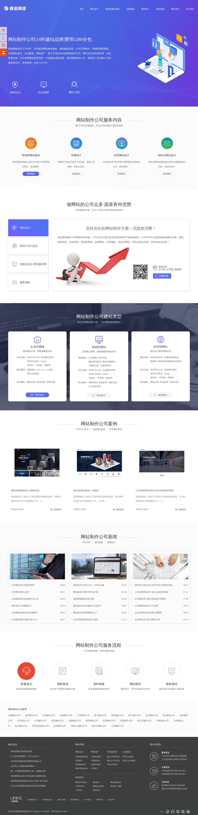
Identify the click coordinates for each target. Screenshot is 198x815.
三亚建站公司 (117, 726)
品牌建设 (130, 9)
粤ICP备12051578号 (59, 811)
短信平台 (111, 800)
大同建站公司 (41, 721)
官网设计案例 (83, 429)
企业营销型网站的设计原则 (84, 619)
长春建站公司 (163, 721)
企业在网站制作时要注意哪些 (147, 613)
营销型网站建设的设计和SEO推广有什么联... (28, 781)
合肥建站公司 (15, 715)
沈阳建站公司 (126, 721)
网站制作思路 (98, 786)
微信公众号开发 (113, 761)
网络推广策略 (115, 786)
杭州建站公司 (50, 715)
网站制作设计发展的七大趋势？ (86, 606)
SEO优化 (78, 790)
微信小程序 (63, 800)
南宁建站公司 (135, 715)
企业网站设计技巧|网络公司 (146, 619)
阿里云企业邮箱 (129, 761)
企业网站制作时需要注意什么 (24, 599)
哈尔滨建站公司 (145, 721)
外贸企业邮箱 (128, 757)
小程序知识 (79, 786)
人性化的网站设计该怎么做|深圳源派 (150, 592)
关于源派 (190, 9)
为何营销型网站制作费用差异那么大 (25, 761)
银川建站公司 (22, 726)
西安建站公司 (58, 721)
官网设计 (79, 761)
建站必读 (96, 790)
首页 (82, 9)
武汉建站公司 (169, 715)
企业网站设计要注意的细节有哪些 (149, 599)
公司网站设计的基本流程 (22, 585)
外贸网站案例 (116, 429)
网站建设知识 (115, 782)
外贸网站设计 (80, 764)
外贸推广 (94, 768)
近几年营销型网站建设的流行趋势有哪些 (27, 786)
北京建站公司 (24, 721)
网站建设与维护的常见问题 (84, 592)
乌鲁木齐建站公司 (80, 726)
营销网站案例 (100, 429)
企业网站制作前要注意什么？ (24, 619)
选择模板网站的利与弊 (82, 599)
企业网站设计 (33, 800)
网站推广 (96, 782)
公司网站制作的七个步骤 (145, 606)
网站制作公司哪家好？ (21, 606)
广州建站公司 (84, 715)
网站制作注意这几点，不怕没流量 (87, 585)
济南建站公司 (67, 715)
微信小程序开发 (113, 757)
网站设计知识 (80, 782)
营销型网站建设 (112, 9)
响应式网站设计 (81, 768)
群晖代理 (101, 800)
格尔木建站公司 (100, 726)
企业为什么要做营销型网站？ (22, 766)
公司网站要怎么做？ (20, 592)
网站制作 (15, 3)
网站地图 (191, 3)
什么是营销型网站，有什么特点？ (24, 756)
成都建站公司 (76, 721)
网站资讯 (175, 9)
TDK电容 (89, 800)
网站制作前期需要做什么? (84, 613)
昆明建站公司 (110, 721)
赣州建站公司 (118, 715)
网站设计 (23, 3)
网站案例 (160, 9)
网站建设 (7, 3)
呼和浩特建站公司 (41, 726)
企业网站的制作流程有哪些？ (24, 613)
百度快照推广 (96, 757)
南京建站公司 (32, 715)
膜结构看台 (76, 800)
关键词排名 (95, 761)
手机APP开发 (112, 764)
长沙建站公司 (151, 715)
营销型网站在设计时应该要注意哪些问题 (27, 776)
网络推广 (31, 3)
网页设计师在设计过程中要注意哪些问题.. (153, 585)
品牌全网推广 (96, 764)
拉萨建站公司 (60, 726)
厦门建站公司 (101, 715)
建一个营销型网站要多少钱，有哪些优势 (27, 771)
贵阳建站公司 (93, 721)
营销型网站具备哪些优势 (20, 751)
